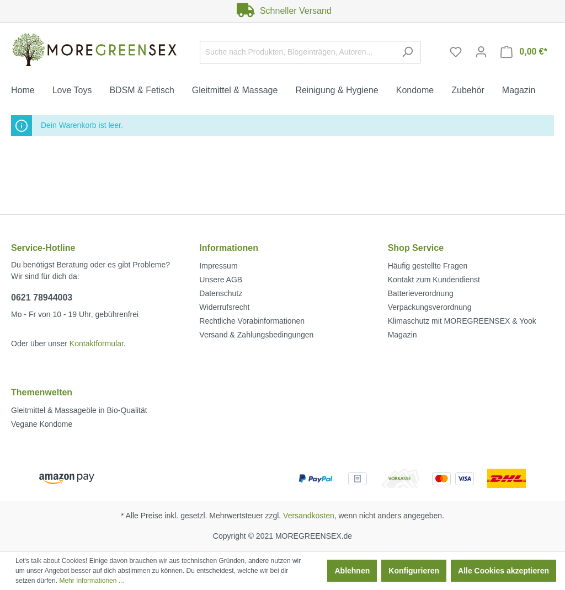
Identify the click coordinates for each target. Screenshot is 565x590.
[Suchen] (407, 52)
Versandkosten (308, 515)
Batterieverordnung (421, 293)
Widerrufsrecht (224, 307)
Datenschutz (220, 293)
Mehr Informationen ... (91, 580)
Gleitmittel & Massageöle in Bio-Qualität (79, 410)
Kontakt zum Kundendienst (434, 279)
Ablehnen (352, 570)
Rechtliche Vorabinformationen (252, 321)
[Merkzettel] (455, 51)
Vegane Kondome (41, 424)
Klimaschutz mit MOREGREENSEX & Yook (462, 321)
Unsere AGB (220, 279)
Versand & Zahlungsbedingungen (256, 334)
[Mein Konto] (481, 51)
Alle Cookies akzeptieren (503, 570)
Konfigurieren (413, 570)
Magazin (402, 334)
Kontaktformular (97, 343)
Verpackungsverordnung (430, 307)
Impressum (218, 265)
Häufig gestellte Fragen (428, 265)
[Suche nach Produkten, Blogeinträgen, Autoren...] (297, 52)
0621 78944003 (41, 297)
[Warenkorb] (524, 51)
